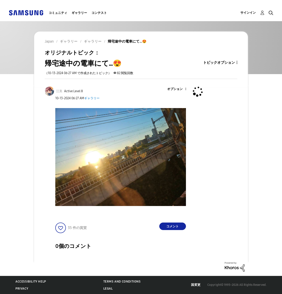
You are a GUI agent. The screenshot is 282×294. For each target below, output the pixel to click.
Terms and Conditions (122, 281)
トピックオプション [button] (219, 62)
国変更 (196, 285)
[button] (178, 89)
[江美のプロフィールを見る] (59, 91)
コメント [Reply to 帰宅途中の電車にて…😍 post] (172, 226)
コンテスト (99, 13)
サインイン (248, 13)
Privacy (21, 288)
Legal (108, 288)
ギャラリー (79, 13)
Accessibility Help (30, 281)
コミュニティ (58, 13)
